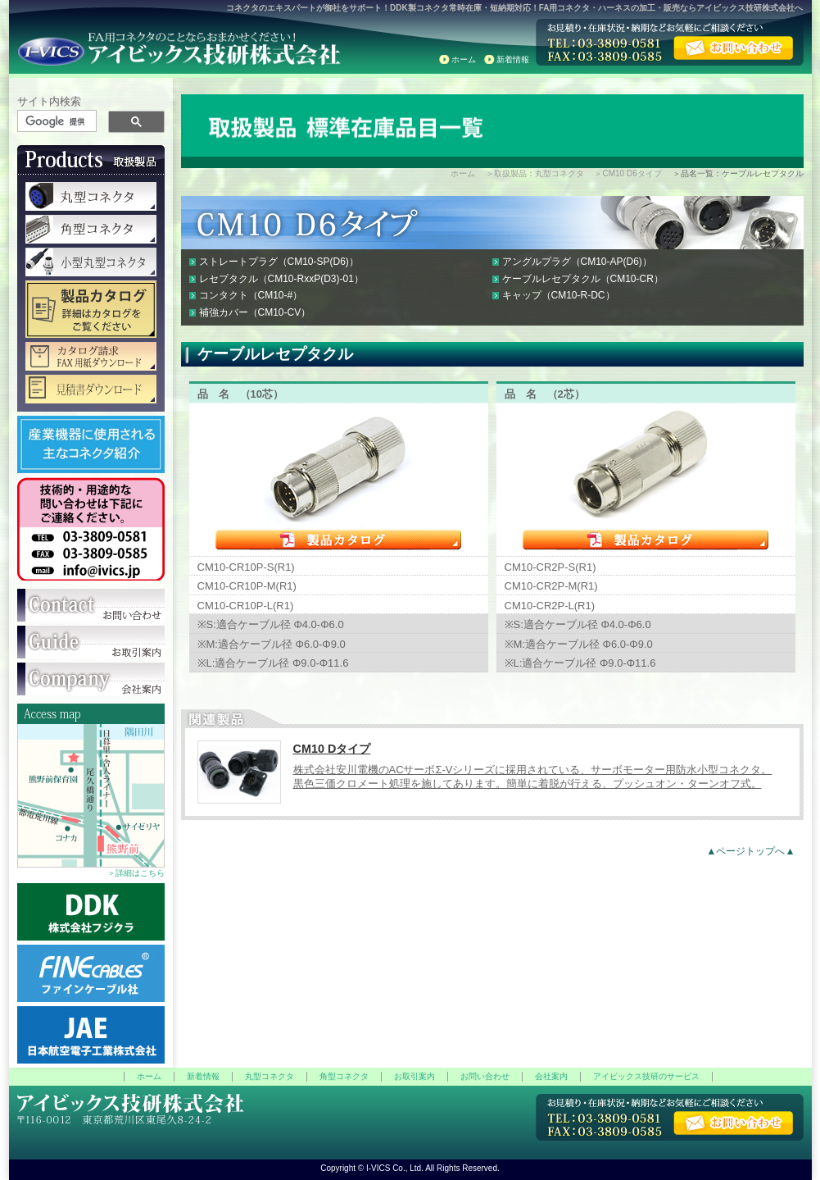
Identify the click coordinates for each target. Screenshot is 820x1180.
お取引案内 (414, 1076)
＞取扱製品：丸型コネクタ (535, 173)
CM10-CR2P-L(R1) (550, 605)
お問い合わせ (485, 1076)
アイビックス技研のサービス (646, 1076)
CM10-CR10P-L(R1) (245, 605)
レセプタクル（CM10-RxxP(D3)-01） (281, 279)
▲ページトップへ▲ (750, 851)
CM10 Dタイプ (332, 748)
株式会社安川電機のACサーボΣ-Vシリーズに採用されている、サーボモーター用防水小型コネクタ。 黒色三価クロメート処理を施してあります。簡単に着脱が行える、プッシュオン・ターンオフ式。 (532, 776)
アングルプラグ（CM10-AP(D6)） (577, 261)
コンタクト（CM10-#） (251, 295)
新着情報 (512, 59)
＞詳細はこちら (136, 872)
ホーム (463, 59)
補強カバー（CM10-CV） (255, 312)
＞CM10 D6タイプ (627, 173)
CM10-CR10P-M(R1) (247, 586)
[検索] (57, 121)
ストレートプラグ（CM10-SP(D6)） (279, 261)
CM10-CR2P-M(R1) (551, 586)
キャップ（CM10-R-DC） (558, 295)
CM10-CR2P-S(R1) (550, 567)
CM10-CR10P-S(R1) (246, 567)
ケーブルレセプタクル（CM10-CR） (583, 279)
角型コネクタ (344, 1076)
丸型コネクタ (269, 1076)
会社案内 (551, 1076)
